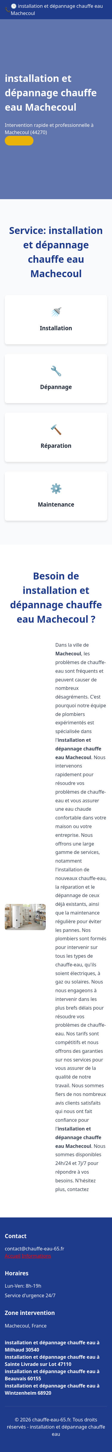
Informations (36, 1256)
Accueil (13, 1256)
